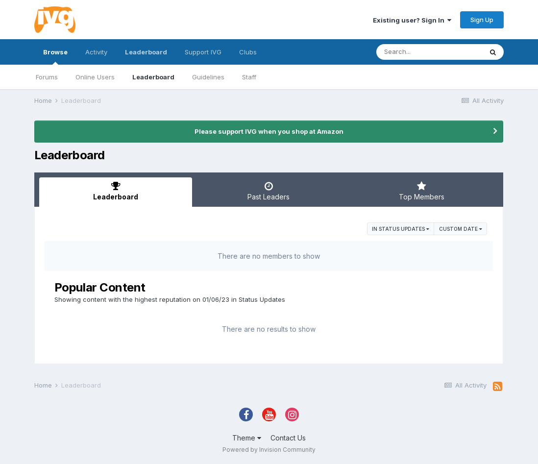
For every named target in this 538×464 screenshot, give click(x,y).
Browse (55, 56)
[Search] (429, 52)
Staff (249, 77)
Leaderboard (153, 77)
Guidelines (208, 77)
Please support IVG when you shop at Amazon (269, 131)
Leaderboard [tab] (116, 191)
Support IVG (203, 52)
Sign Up (481, 20)
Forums (47, 77)
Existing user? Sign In (412, 20)
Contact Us (288, 438)
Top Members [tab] (422, 191)
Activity (96, 52)
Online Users (95, 77)
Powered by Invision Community (269, 449)
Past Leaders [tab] (268, 191)
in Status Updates (400, 229)
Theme (246, 438)
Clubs (248, 52)
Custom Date (460, 229)
